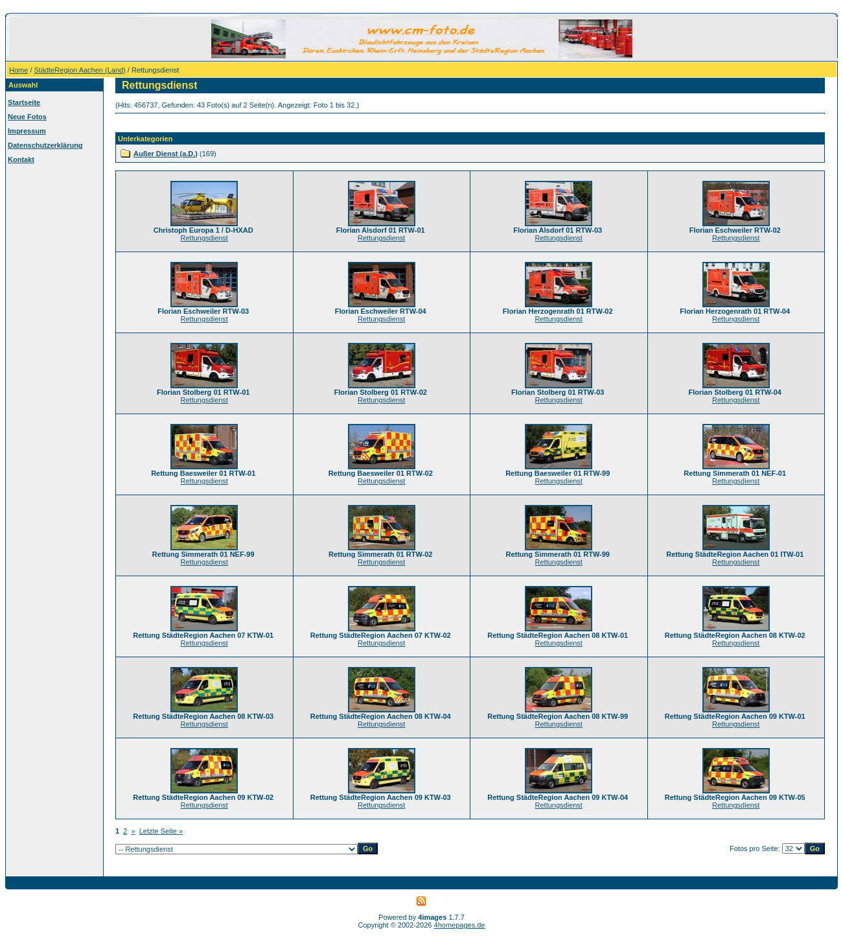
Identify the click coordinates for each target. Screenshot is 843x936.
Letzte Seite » (161, 831)
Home (18, 70)
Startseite (24, 102)
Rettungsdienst (204, 238)
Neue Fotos (27, 117)
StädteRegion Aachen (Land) (80, 70)
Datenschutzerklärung (45, 145)
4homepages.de (459, 925)
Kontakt (21, 159)
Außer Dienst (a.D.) (165, 154)
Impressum (27, 131)
